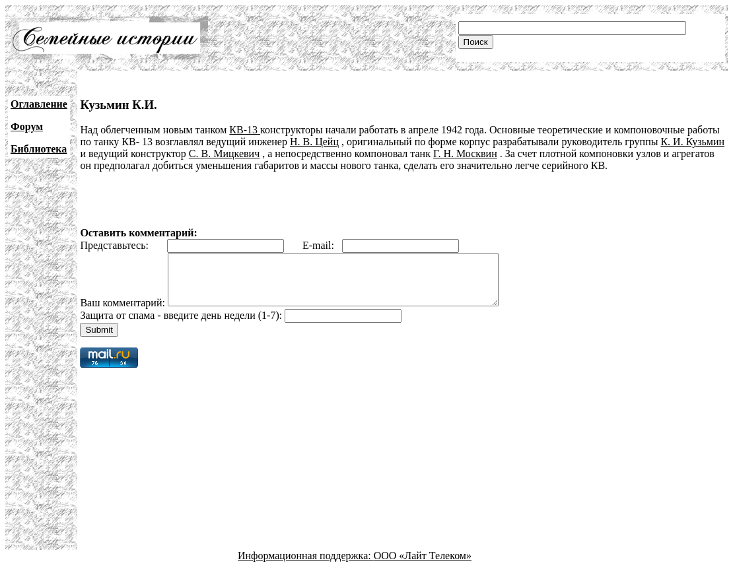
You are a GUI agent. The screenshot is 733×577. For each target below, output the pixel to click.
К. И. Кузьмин (692, 141)
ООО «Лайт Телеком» (422, 565)
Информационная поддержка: (306, 565)
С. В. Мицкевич (224, 153)
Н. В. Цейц (314, 141)
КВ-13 (244, 129)
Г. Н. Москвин (465, 153)
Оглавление (39, 104)
